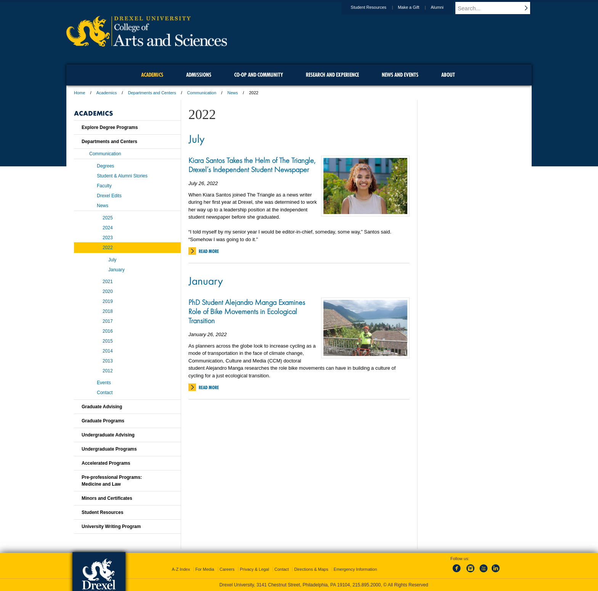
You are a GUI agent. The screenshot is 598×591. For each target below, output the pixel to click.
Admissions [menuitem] (198, 74)
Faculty (104, 185)
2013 (108, 361)
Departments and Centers (152, 92)
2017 (108, 321)
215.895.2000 (366, 585)
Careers (227, 569)
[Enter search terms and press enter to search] (497, 8)
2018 (108, 311)
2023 (108, 237)
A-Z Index (181, 569)
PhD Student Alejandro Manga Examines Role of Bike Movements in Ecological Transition (246, 311)
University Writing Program (111, 526)
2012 (108, 371)
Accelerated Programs (106, 463)
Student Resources (376, 7)
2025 (108, 218)
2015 (108, 341)
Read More (209, 251)
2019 (108, 301)
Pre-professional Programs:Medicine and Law (112, 481)
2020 (108, 291)
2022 (108, 247)
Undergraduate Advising (108, 435)
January (205, 280)
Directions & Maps (311, 569)
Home (79, 92)
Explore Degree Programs (110, 127)
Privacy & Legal (254, 569)
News (232, 92)
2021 (108, 281)
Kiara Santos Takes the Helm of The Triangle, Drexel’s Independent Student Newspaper (251, 165)
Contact (105, 392)
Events (104, 382)
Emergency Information (355, 569)
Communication (201, 92)
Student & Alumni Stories (122, 176)
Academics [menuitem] (152, 74)
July (196, 138)
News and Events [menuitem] (400, 74)
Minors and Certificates (107, 498)
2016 (108, 331)
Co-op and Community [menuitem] (258, 74)
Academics (106, 92)
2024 (108, 227)
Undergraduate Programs (109, 449)
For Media (204, 569)
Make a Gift (415, 7)
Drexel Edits (109, 195)
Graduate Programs (103, 421)
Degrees (105, 166)
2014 (108, 351)
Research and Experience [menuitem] (332, 74)
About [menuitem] (448, 74)
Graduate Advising (102, 406)
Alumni (444, 7)
